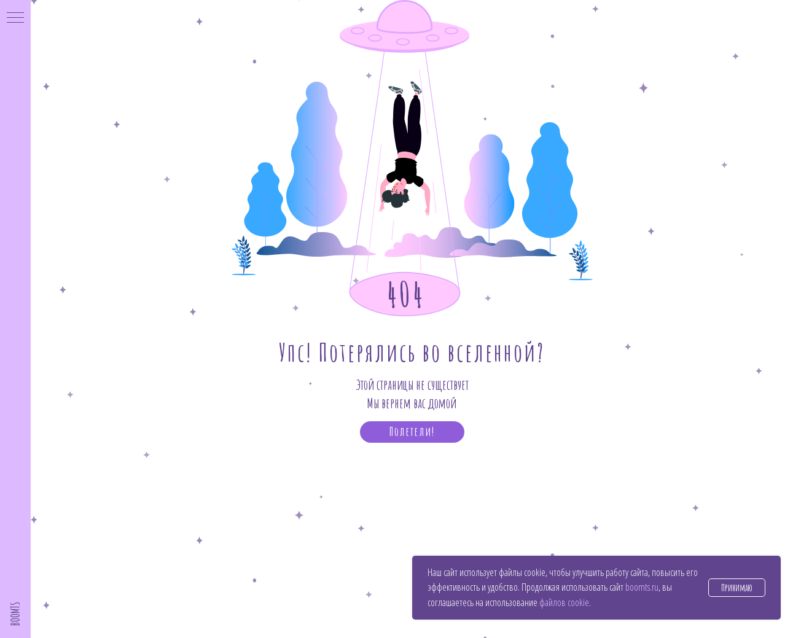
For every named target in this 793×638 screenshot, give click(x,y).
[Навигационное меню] (15, 18)
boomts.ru (641, 587)
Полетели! (412, 431)
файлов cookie (564, 602)
